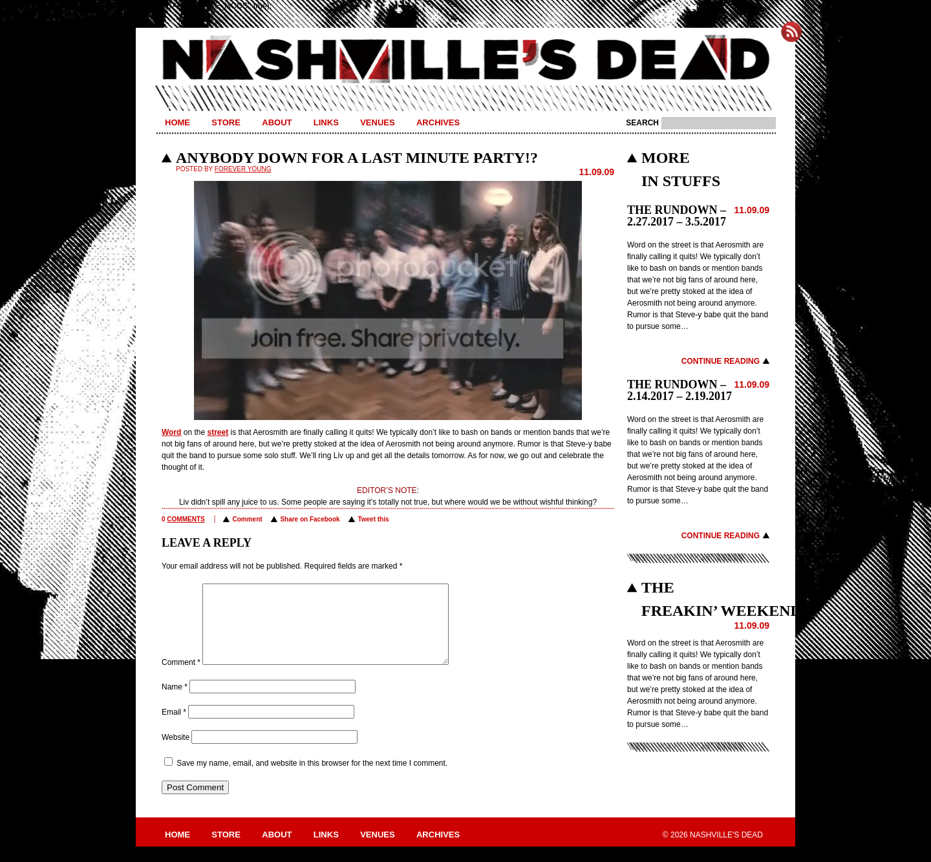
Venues (377, 122)
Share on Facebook (309, 519)
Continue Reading (720, 361)
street (217, 432)
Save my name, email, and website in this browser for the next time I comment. (312, 778)
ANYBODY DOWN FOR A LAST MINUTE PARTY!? (357, 157)
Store (226, 122)
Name (174, 702)
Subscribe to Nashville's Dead (791, 31)
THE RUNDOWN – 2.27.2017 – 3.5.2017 (676, 216)
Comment (247, 519)
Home (177, 122)
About (277, 122)
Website (175, 752)
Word (171, 432)
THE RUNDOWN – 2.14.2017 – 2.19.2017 (679, 390)
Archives (438, 122)
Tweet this (373, 519)
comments (185, 519)
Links (326, 122)
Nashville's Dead (465, 60)
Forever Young (243, 169)
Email (174, 727)
